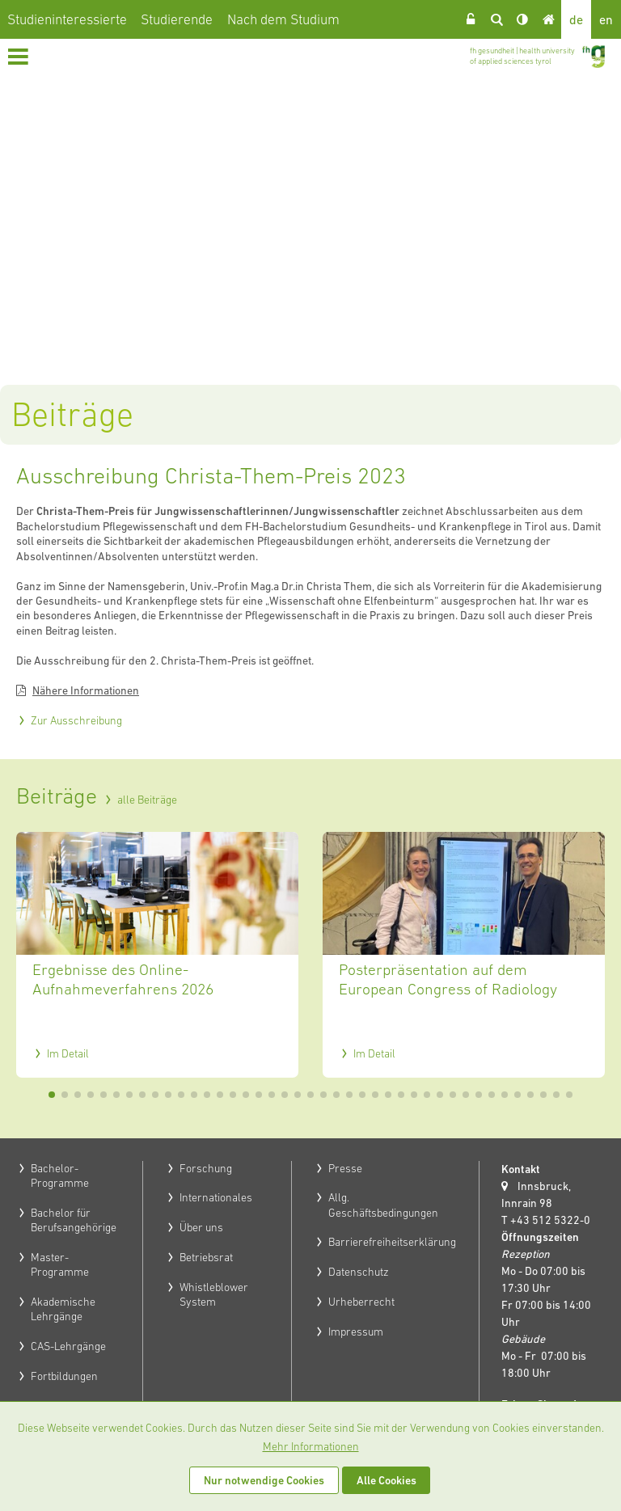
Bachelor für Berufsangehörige (73, 1220)
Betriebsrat (206, 1257)
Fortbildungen (64, 1376)
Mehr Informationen (311, 1446)
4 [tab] (90, 1094)
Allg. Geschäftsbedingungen (383, 1204)
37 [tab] (517, 1094)
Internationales (216, 1197)
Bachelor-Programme (60, 1175)
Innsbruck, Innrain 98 (536, 1194)
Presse (345, 1168)
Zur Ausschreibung (76, 720)
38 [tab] (530, 1094)
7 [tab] (129, 1094)
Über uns (201, 1227)
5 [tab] (103, 1094)
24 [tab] (349, 1094)
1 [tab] (52, 1094)
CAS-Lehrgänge (68, 1346)
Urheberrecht (361, 1301)
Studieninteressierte (67, 19)
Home (548, 19)
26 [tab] (375, 1094)
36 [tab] (504, 1094)
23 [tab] (336, 1094)
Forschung (206, 1168)
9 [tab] (155, 1094)
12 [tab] (194, 1094)
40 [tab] (556, 1094)
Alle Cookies (386, 1480)
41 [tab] (569, 1094)
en (606, 19)
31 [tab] (440, 1094)
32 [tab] (453, 1094)
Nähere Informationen (85, 690)
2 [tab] (64, 1094)
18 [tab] (271, 1094)
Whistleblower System (214, 1294)
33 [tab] (466, 1094)
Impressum (355, 1331)
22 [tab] (323, 1094)
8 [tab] (142, 1094)
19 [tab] (284, 1094)
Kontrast (522, 19)
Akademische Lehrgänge (63, 1309)
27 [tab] (388, 1094)
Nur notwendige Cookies (264, 1480)
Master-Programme (60, 1264)
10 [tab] (168, 1094)
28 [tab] (401, 1094)
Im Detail (68, 1053)
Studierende (177, 19)
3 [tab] (77, 1094)
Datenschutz (358, 1271)
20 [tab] (297, 1094)
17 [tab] (259, 1094)
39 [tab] (543, 1094)
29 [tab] (414, 1094)
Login (471, 19)
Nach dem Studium (283, 19)
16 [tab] (246, 1094)
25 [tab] (362, 1094)
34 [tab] (478, 1094)
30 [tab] (427, 1094)
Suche (496, 19)
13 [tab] (207, 1094)
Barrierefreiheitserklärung (392, 1241)
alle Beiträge (147, 799)
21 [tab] (310, 1094)
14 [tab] (220, 1094)
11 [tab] (181, 1094)
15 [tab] (233, 1094)
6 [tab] (116, 1094)
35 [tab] (491, 1094)
